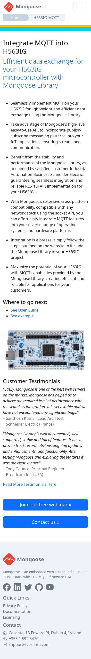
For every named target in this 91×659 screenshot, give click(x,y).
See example (22, 316)
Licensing (11, 617)
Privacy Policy (15, 605)
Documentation (17, 611)
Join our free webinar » (45, 504)
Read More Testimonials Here (29, 484)
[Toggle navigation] (80, 7)
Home (16, 17)
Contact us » (45, 522)
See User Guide (25, 310)
